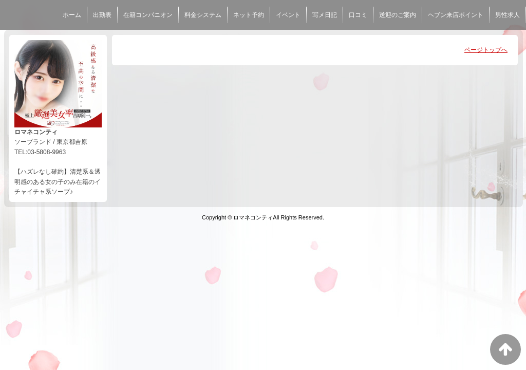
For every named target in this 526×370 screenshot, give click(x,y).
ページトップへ (486, 49)
